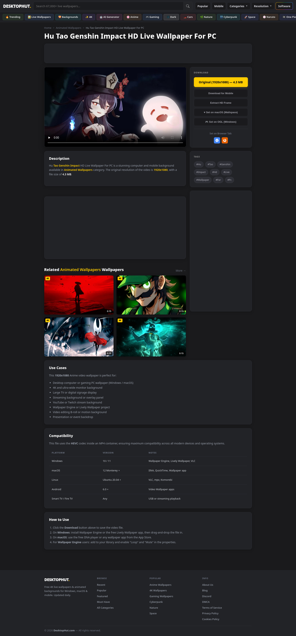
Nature (154, 607)
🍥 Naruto (269, 17)
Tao (55, 165)
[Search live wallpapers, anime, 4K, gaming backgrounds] (108, 6)
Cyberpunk (156, 602)
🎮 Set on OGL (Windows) (220, 121)
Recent (101, 584)
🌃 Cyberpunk (228, 17)
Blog (205, 590)
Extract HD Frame (220, 102)
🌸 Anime (132, 17)
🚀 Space (249, 17)
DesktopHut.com (64, 630)
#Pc (229, 180)
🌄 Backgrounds (68, 17)
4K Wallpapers (158, 590)
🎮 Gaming (152, 17)
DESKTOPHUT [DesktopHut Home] (17, 6)
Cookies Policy (210, 619)
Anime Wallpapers (161, 584)
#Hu (198, 164)
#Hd (214, 172)
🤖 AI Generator (109, 17)
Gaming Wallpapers (161, 596)
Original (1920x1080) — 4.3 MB (221, 82)
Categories (239, 6)
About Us (207, 584)
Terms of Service (212, 607)
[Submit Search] (188, 6)
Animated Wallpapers (68, 28)
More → (181, 270)
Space (153, 613)
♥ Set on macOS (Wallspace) (221, 112)
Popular (203, 6)
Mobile (219, 6)
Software (284, 6)
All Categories (105, 607)
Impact (75, 165)
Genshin (64, 165)
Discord (206, 596)
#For (218, 180)
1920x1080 (161, 170)
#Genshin (225, 164)
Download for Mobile (220, 93)
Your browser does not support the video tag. (115, 107)
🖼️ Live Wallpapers (39, 17)
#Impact (201, 172)
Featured (102, 596)
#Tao (210, 164)
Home (47, 28)
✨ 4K (88, 17)
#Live (227, 172)
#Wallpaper (202, 180)
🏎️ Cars (188, 17)
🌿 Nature (206, 17)
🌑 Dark (171, 17)
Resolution (263, 6)
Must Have (103, 602)
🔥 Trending (13, 17)
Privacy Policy (210, 613)
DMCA (206, 602)
